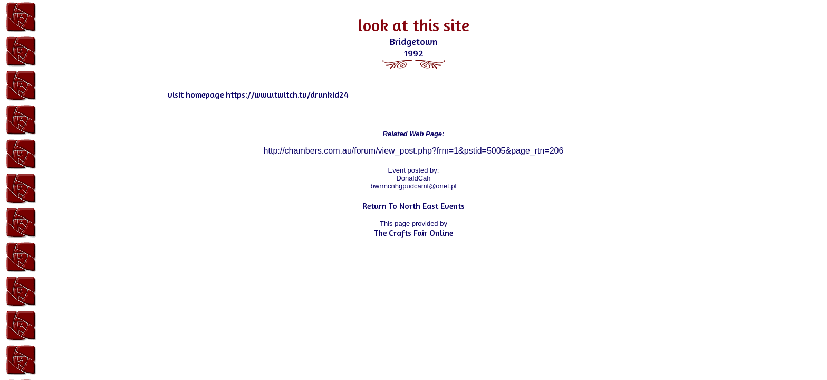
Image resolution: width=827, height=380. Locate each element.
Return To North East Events (413, 206)
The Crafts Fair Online (413, 232)
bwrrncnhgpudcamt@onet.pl (414, 186)
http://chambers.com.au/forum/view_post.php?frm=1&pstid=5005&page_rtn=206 (414, 150)
